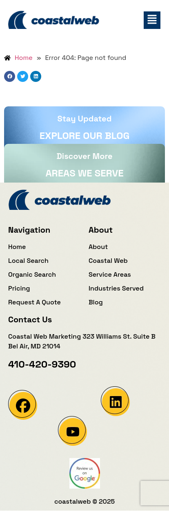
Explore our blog (85, 135)
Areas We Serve (84, 173)
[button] (152, 20)
